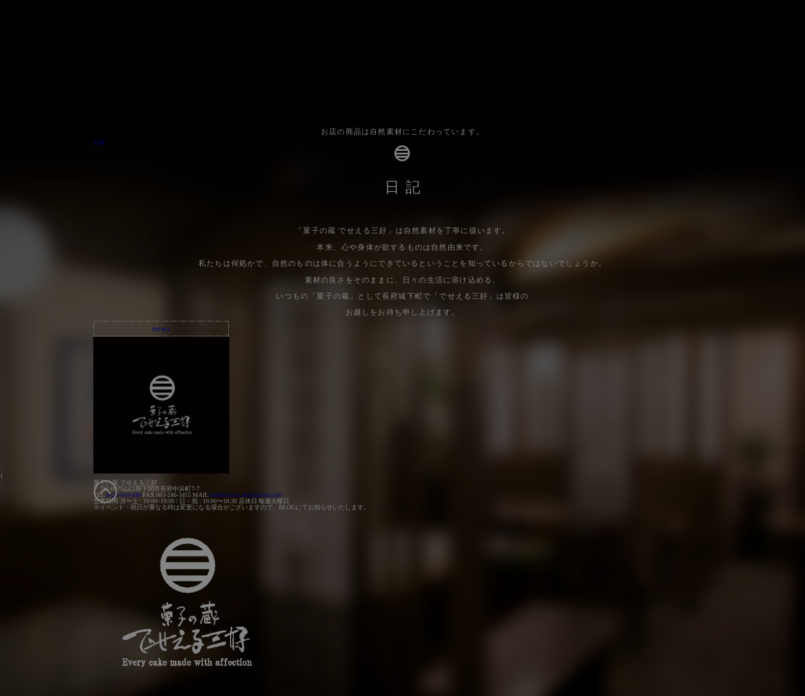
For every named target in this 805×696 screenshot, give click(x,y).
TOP (99, 142)
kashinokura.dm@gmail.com (245, 494)
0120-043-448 (123, 494)
